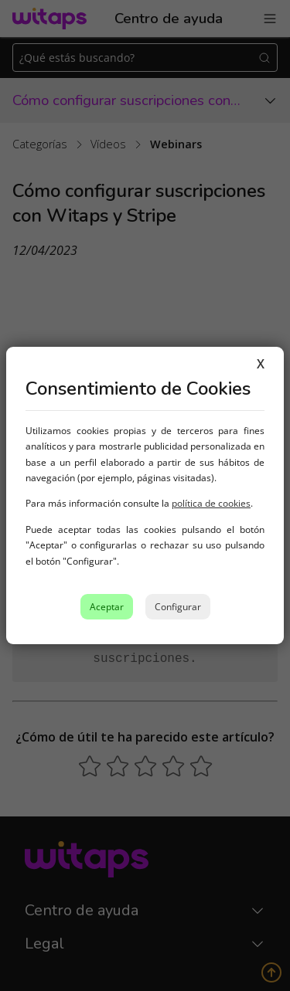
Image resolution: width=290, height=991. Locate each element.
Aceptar (107, 606)
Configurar (178, 606)
